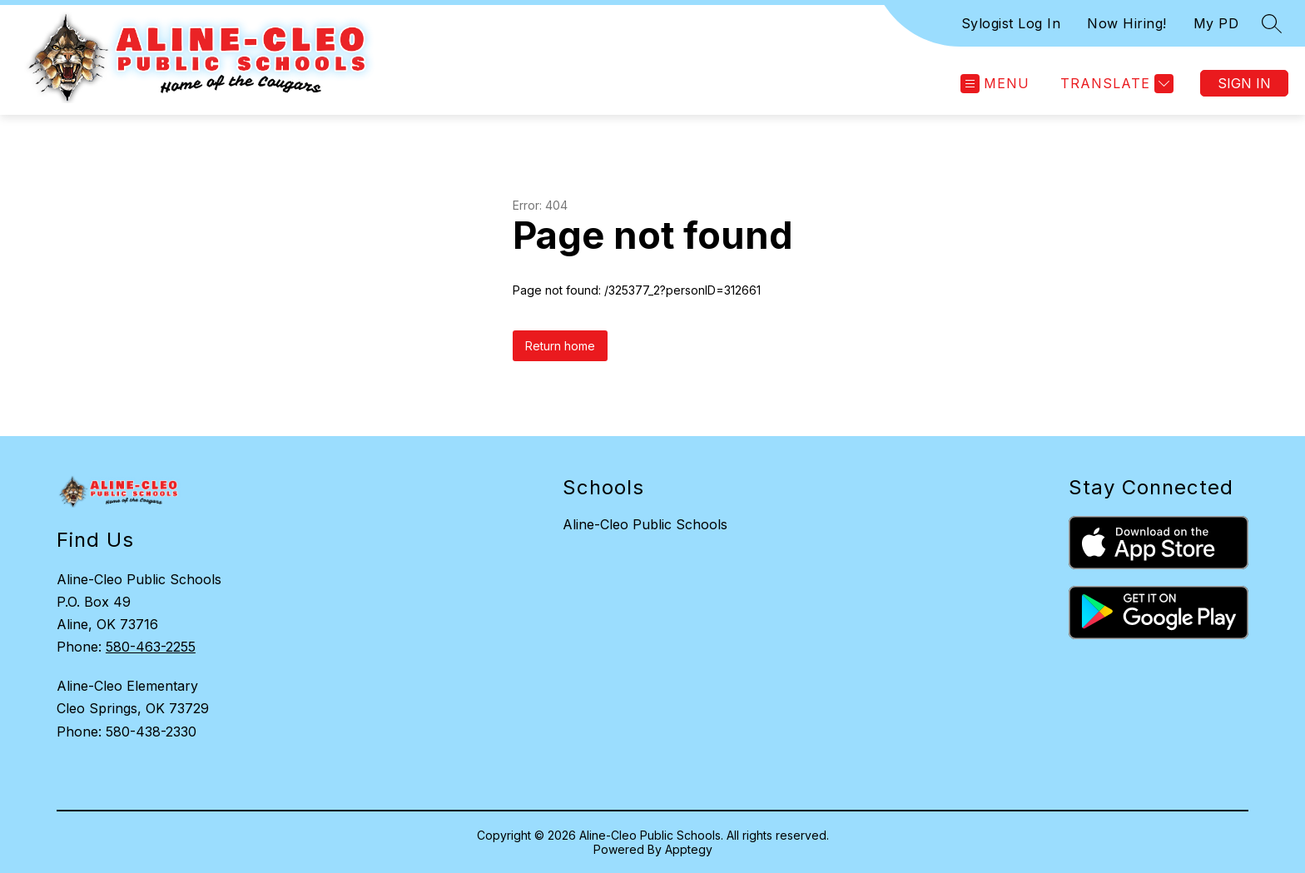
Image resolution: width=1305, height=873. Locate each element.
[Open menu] (995, 83)
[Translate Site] (1115, 83)
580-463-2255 (151, 646)
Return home (560, 346)
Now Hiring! (1127, 23)
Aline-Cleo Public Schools (645, 524)
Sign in (1244, 83)
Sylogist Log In (1011, 23)
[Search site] (1272, 23)
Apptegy (688, 849)
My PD (1216, 23)
